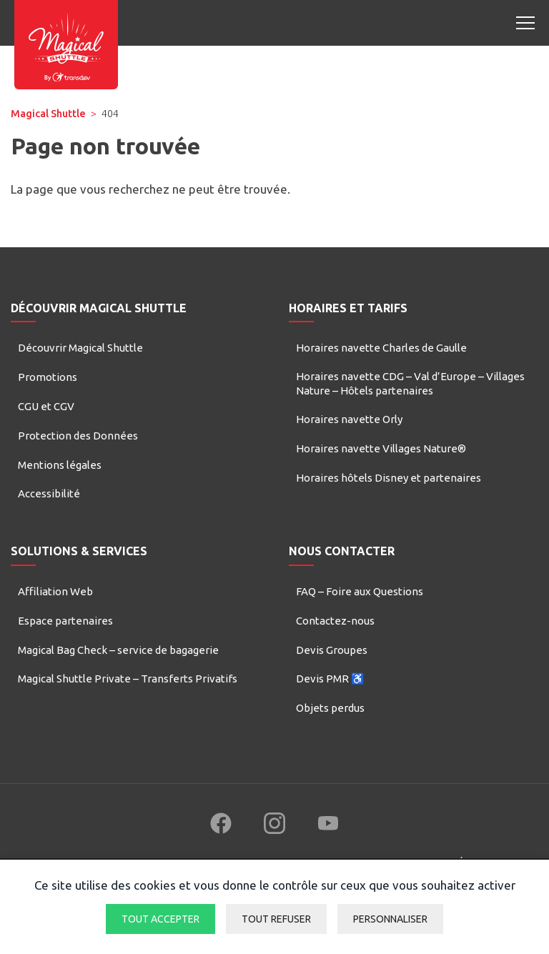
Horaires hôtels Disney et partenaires (388, 478)
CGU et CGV (46, 406)
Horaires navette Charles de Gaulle (381, 348)
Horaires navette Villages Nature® (381, 448)
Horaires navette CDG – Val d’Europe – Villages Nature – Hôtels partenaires (410, 383)
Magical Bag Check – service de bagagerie (118, 650)
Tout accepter (160, 919)
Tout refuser (276, 919)
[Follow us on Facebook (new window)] (220, 823)
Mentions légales (60, 465)
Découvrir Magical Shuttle (80, 348)
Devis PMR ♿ (330, 678)
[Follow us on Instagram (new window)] (274, 823)
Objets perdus (330, 708)
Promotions (47, 377)
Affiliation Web (55, 591)
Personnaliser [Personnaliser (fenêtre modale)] (390, 919)
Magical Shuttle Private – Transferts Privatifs (127, 678)
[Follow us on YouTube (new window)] (328, 823)
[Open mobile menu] (525, 22)
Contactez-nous (335, 621)
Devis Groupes (331, 650)
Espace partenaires (65, 621)
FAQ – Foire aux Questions (359, 591)
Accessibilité (49, 493)
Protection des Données (78, 435)
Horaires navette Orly (349, 419)
